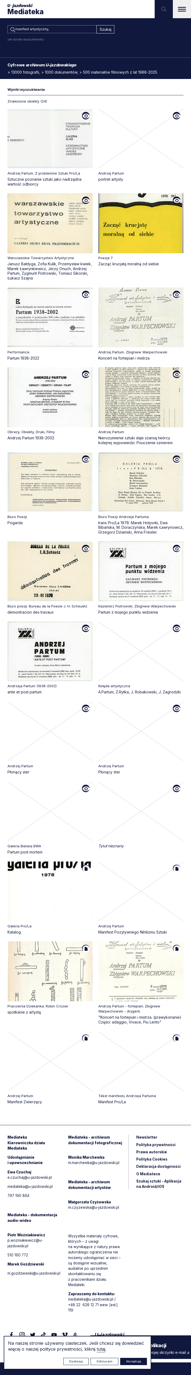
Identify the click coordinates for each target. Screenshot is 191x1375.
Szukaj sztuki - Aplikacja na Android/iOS (159, 1187)
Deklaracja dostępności (159, 1169)
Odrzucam (104, 1361)
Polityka (152, 1161)
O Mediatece (148, 1176)
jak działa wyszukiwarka (26, 40)
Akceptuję (133, 1361)
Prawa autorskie (152, 1154)
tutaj (101, 1349)
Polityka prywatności (156, 1146)
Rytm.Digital (173, 1361)
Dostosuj (76, 1361)
